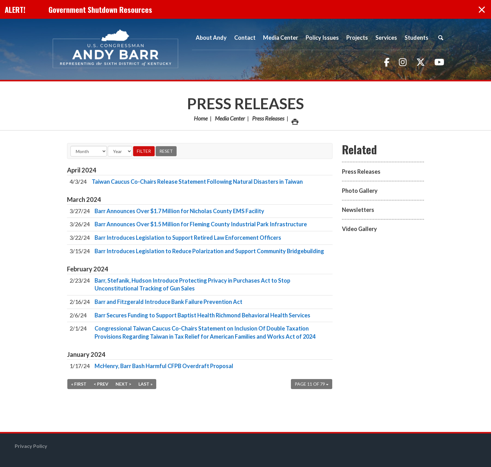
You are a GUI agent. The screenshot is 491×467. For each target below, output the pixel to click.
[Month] (88, 151)
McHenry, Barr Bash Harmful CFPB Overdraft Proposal (164, 365)
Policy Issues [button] (322, 37)
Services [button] (386, 37)
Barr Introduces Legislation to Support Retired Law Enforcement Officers (188, 237)
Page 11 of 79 (311, 384)
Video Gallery (359, 228)
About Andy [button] (211, 37)
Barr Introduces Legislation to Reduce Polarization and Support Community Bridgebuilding (209, 251)
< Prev (101, 384)
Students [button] (416, 37)
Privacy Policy (31, 446)
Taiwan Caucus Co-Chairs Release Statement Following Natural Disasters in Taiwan (197, 181)
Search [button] (440, 37)
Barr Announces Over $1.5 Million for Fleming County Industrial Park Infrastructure (201, 224)
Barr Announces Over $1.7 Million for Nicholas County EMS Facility (179, 211)
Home (201, 118)
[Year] (120, 151)
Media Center (230, 118)
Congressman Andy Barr (115, 49)
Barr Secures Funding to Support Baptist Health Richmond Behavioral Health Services (202, 315)
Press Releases (245, 103)
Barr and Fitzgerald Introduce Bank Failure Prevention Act (168, 301)
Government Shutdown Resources (100, 9)
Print (295, 120)
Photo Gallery (360, 190)
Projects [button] (357, 37)
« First (78, 384)
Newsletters (358, 209)
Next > (123, 384)
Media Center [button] (280, 37)
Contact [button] (245, 37)
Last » (145, 384)
